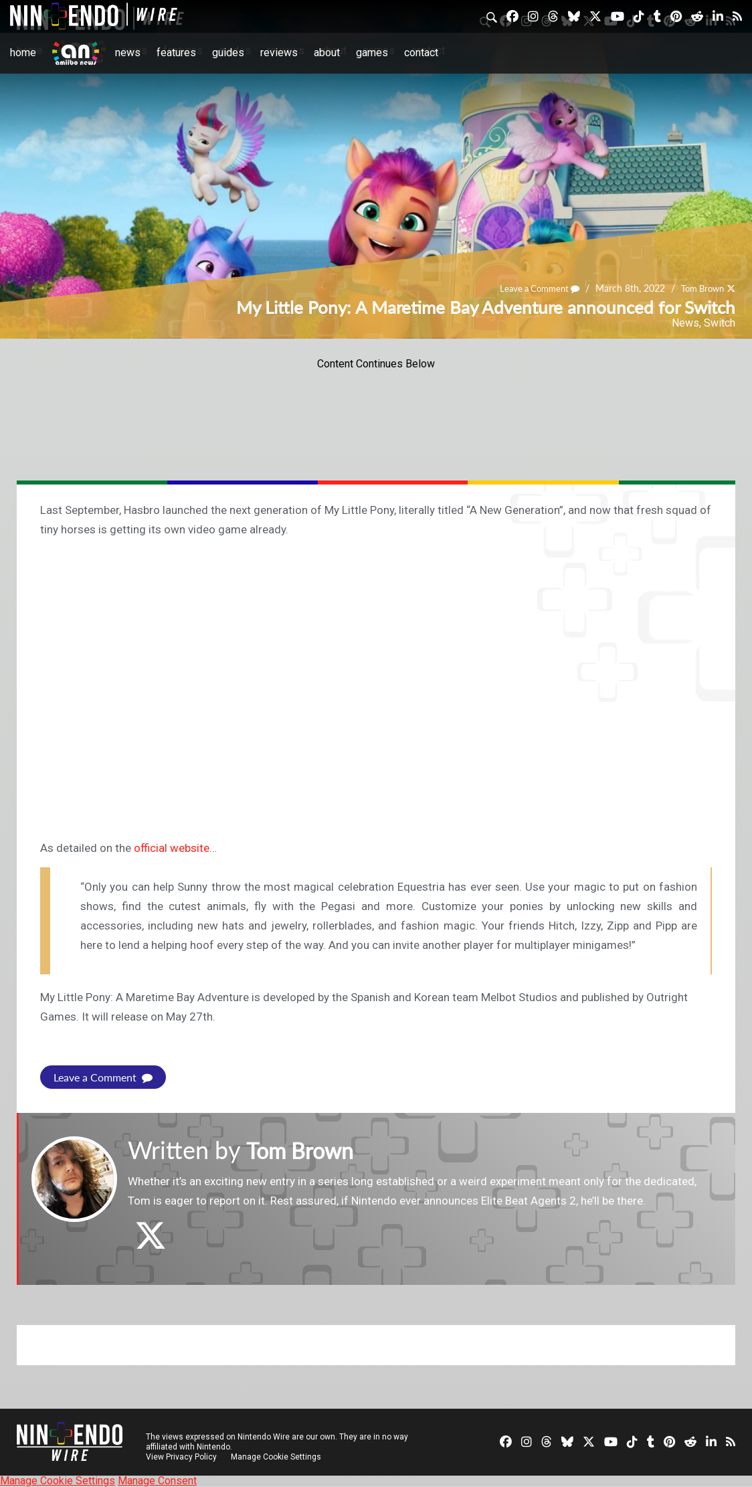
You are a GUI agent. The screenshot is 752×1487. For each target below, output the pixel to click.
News (127, 52)
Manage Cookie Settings (277, 1457)
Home (23, 52)
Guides (228, 52)
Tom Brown (699, 288)
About (327, 52)
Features (176, 52)
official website (171, 848)
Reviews (279, 52)
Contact (421, 52)
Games (372, 52)
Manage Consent (157, 1480)
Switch (719, 323)
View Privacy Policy (181, 1457)
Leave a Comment (531, 288)
